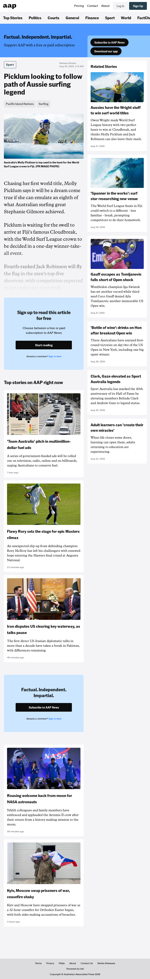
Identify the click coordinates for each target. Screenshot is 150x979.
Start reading (44, 345)
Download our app (106, 51)
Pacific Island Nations (20, 104)
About (105, 6)
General (72, 17)
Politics (35, 17)
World (126, 17)
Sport (110, 17)
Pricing (79, 6)
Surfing (43, 104)
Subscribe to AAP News (109, 42)
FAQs (62, 963)
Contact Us (87, 963)
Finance (92, 17)
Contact (92, 6)
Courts (53, 17)
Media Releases (106, 963)
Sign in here (54, 356)
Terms (38, 963)
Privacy (50, 963)
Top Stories (12, 17)
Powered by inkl (75, 968)
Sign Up (138, 6)
